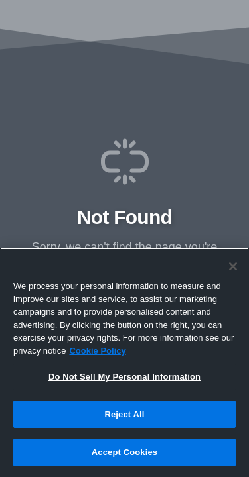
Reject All (124, 414)
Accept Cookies (124, 452)
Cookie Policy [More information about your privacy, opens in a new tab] (97, 351)
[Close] (233, 266)
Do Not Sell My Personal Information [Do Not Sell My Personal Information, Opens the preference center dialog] (124, 377)
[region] (124, 362)
